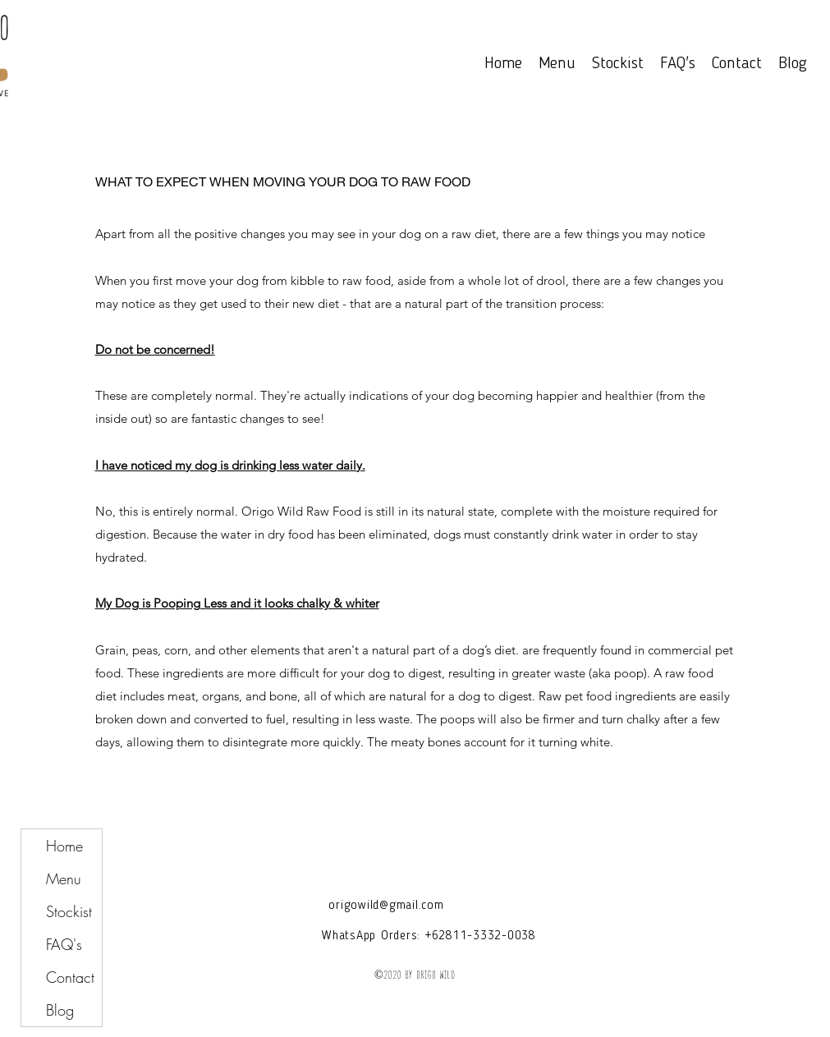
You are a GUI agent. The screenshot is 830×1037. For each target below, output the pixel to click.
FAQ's (64, 944)
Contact (70, 977)
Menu (63, 878)
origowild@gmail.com (385, 906)
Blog (60, 1010)
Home (64, 846)
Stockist (69, 911)
